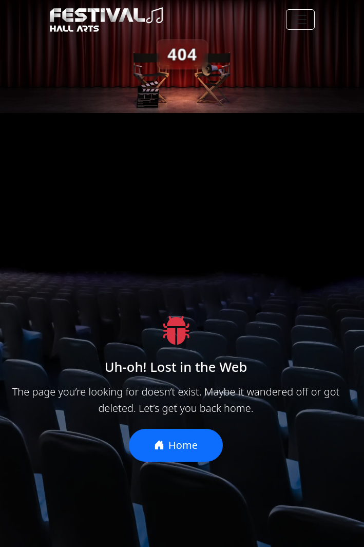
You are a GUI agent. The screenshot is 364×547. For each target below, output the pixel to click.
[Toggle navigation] (300, 19)
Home (176, 445)
